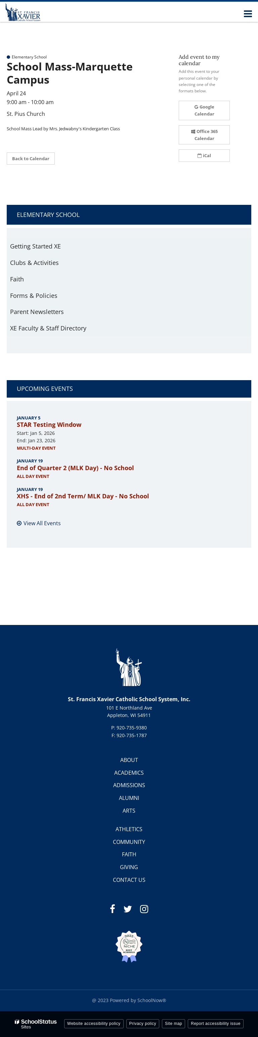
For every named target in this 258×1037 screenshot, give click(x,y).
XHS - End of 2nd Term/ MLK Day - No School (83, 496)
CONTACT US (129, 880)
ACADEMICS (129, 772)
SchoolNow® (151, 1000)
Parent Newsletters (37, 312)
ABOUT (129, 760)
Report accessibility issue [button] (216, 1023)
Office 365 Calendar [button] (204, 134)
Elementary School (48, 215)
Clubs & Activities (34, 263)
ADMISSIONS (129, 785)
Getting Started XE (35, 246)
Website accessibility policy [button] (94, 1023)
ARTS (129, 810)
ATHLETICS (129, 829)
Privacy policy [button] (142, 1023)
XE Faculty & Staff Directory (48, 328)
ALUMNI (129, 798)
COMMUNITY (129, 842)
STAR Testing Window (49, 424)
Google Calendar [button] (204, 110)
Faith (17, 279)
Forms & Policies (33, 295)
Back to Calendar (30, 158)
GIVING (129, 867)
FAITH (129, 854)
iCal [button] (204, 155)
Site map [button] (173, 1023)
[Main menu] (248, 13)
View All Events (42, 523)
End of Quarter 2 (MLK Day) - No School (75, 468)
